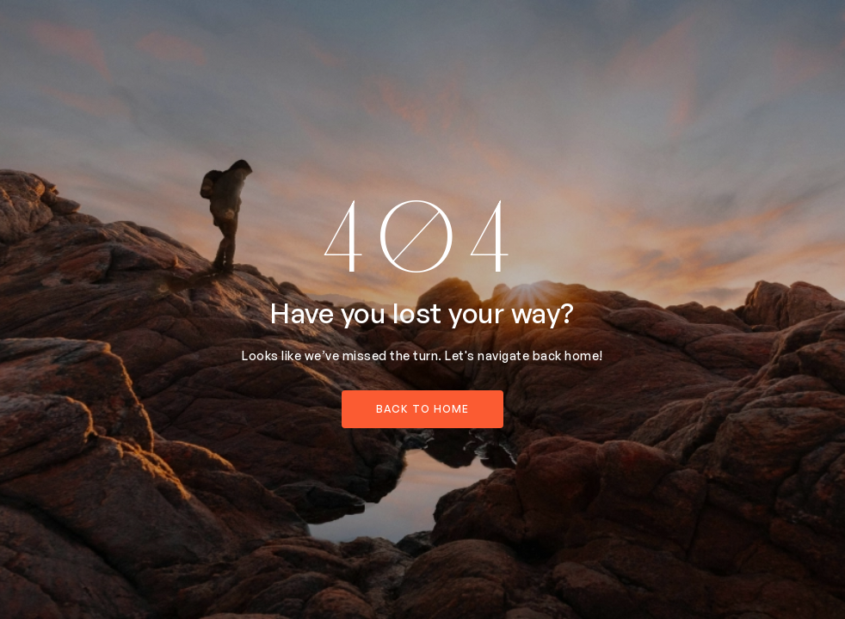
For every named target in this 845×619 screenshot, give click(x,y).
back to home (422, 408)
